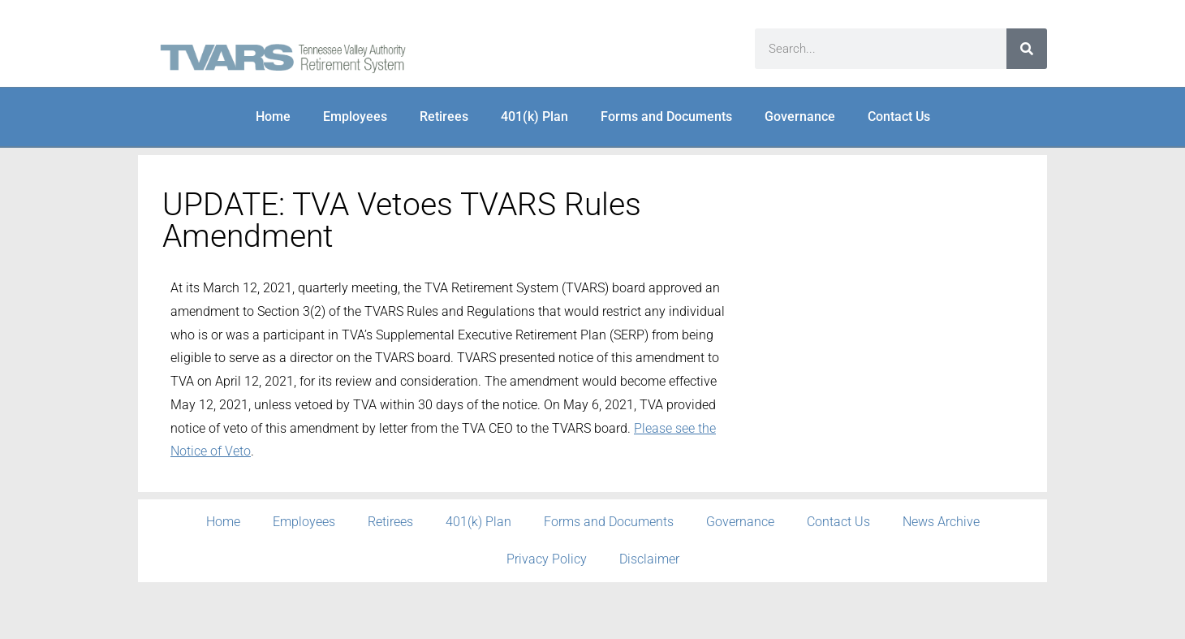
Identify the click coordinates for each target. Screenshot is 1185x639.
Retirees (444, 116)
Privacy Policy (546, 559)
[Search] (1026, 48)
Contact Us (899, 116)
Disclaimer (649, 559)
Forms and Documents (666, 116)
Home (273, 116)
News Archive (941, 521)
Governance (800, 116)
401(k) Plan (534, 116)
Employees (355, 116)
